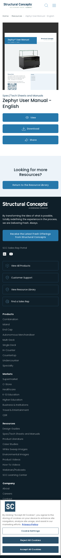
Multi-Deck (8, 339)
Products (8, 314)
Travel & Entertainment (16, 410)
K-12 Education (11, 394)
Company (9, 483)
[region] (30, 527)
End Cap (8, 329)
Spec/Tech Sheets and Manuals (21, 433)
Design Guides (11, 428)
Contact (7, 498)
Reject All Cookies (30, 540)
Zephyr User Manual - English (39, 16)
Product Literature (13, 439)
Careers (7, 493)
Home (5, 16)
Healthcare (9, 389)
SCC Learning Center (15, 475)
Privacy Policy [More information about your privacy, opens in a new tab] (30, 524)
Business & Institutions (15, 404)
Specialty (8, 365)
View (30, 117)
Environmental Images (16, 454)
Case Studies (10, 444)
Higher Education (12, 399)
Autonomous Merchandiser (19, 334)
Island (6, 324)
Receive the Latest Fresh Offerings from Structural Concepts (30, 235)
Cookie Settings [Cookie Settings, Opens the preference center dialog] (30, 530)
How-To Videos (11, 464)
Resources (17, 16)
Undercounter (11, 360)
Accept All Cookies (30, 549)
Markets (8, 374)
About (6, 488)
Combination (10, 319)
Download (30, 129)
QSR (5, 415)
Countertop (9, 355)
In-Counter (9, 350)
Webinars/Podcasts (14, 469)
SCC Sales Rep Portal (15, 247)
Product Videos (11, 459)
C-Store (7, 384)
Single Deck (9, 345)
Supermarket (10, 379)
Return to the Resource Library (31, 185)
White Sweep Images (15, 449)
